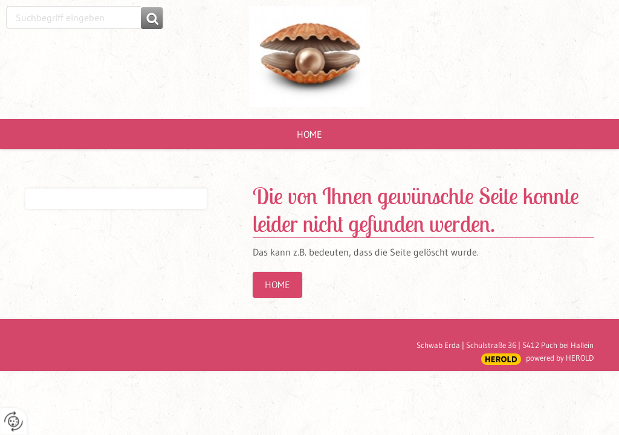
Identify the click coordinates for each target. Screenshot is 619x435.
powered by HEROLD (560, 357)
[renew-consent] (13, 421)
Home (309, 134)
